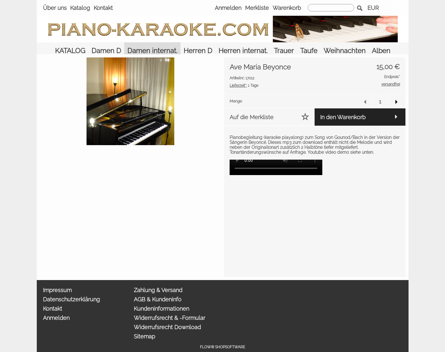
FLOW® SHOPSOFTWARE (222, 339)
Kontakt (103, 8)
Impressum (57, 282)
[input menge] (379, 93)
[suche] (331, 7)
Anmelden (228, 8)
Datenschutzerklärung (71, 291)
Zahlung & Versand (158, 282)
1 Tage (244, 77)
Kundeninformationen (161, 300)
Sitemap (144, 328)
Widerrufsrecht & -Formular (169, 309)
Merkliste (257, 8)
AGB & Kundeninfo (157, 291)
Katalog (80, 8)
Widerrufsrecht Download (167, 319)
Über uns (55, 8)
